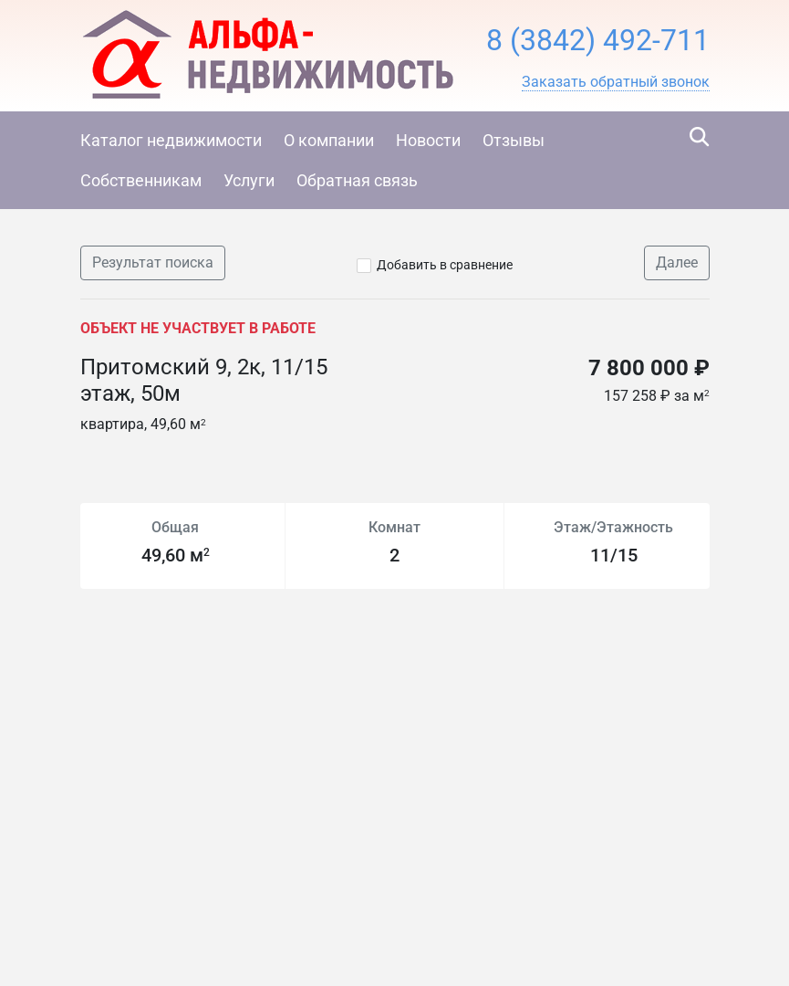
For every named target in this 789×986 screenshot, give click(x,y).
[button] (616, 82)
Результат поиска (152, 262)
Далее (677, 262)
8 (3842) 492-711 (598, 40)
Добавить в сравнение (445, 264)
